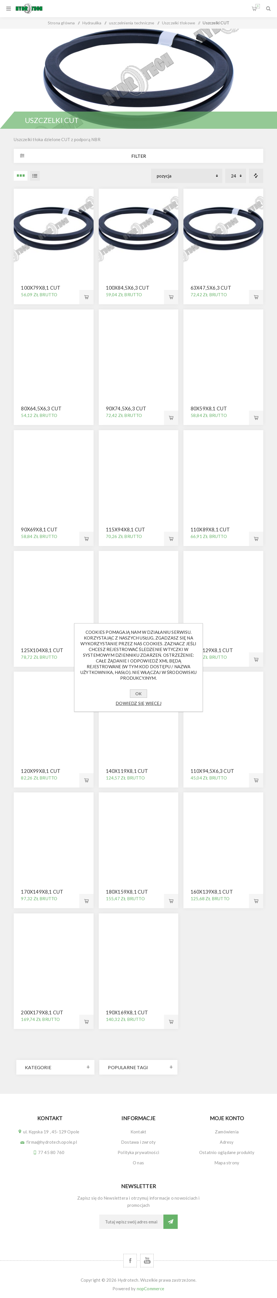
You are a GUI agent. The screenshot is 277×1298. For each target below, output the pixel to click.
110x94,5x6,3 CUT (212, 771)
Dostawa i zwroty (138, 1142)
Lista (35, 176)
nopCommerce (151, 1288)
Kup (86, 297)
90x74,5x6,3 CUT (126, 409)
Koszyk (258, 6)
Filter (138, 156)
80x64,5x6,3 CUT (41, 409)
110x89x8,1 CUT (210, 530)
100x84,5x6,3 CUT (127, 288)
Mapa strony (226, 1162)
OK (138, 693)
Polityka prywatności (138, 1152)
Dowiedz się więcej (138, 703)
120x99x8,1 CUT (40, 771)
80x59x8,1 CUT (209, 409)
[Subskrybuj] (131, 1222)
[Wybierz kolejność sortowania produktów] (186, 176)
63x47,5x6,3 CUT (211, 288)
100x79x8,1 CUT (40, 288)
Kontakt (138, 1131)
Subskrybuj (170, 1222)
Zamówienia (227, 1131)
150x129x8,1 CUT (212, 650)
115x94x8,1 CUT (125, 530)
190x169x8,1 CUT (127, 1012)
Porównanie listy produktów (256, 176)
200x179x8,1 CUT (42, 1012)
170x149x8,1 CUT (42, 892)
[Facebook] (130, 1260)
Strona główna (61, 22)
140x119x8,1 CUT (127, 771)
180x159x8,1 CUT (127, 892)
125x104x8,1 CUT (42, 650)
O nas (138, 1162)
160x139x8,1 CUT (212, 892)
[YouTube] (147, 1260)
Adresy (227, 1142)
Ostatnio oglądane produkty (226, 1152)
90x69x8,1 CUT (39, 530)
